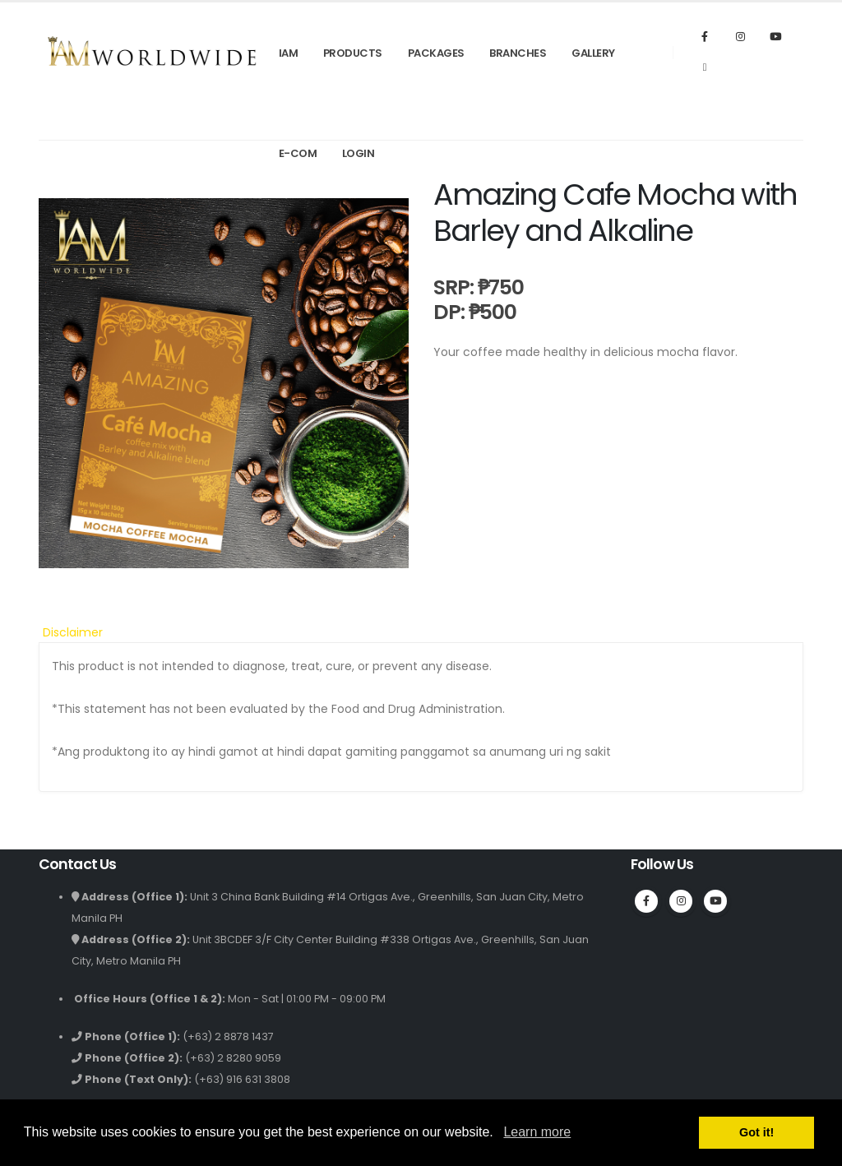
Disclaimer (73, 632)
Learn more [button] (537, 1132)
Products (352, 53)
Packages (436, 53)
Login (358, 153)
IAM (288, 53)
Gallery (593, 53)
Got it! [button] (756, 1132)
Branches (517, 53)
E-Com (298, 153)
